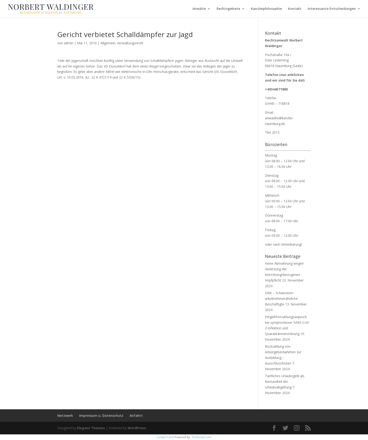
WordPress (137, 428)
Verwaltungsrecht (130, 43)
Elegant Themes (91, 428)
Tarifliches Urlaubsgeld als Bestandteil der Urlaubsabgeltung (284, 381)
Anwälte (199, 9)
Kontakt (295, 9)
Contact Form (165, 437)
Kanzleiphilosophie (266, 9)
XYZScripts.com (201, 437)
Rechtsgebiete (228, 9)
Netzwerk (65, 415)
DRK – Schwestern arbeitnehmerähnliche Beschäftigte (281, 298)
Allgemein (107, 43)
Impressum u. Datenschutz (101, 415)
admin (68, 43)
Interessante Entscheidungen (332, 9)
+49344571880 (276, 89)
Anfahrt (136, 415)
